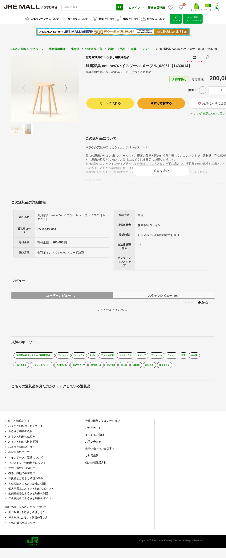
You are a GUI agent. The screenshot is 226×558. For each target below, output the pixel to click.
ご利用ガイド (93, 432)
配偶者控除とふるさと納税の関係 (28, 498)
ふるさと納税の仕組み (21, 441)
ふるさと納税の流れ (20, 436)
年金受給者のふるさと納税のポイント (31, 503)
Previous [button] (22, 88)
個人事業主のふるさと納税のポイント (31, 493)
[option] (45, 88)
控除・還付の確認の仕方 (23, 473)
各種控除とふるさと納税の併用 (27, 488)
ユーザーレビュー (62, 298)
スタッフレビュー (164, 298)
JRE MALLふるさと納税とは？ (26, 517)
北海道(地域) (57, 48)
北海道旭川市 (93, 48)
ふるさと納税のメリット (23, 451)
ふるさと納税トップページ (26, 48)
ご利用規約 (92, 460)
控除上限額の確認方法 (21, 478)
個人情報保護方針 (96, 467)
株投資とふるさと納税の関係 (25, 483)
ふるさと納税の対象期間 (23, 446)
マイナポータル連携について (25, 462)
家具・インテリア (142, 48)
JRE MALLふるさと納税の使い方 (28, 522)
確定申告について (19, 457)
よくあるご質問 (94, 439)
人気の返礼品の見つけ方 (23, 527)
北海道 (75, 48)
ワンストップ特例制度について (27, 467)
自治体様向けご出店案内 (100, 453)
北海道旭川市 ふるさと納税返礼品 (107, 56)
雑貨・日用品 (116, 48)
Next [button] (68, 88)
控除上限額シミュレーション (102, 425)
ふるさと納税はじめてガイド (25, 430)
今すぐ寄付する (161, 102)
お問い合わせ (93, 446)
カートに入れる (110, 102)
